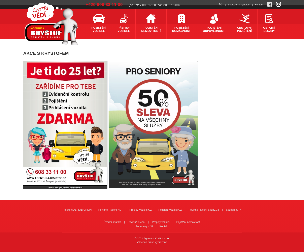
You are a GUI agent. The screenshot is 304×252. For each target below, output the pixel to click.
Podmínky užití (144, 226)
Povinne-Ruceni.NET (110, 209)
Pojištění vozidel (99, 29)
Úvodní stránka (112, 222)
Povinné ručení (136, 222)
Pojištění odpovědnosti (214, 29)
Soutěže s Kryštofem (239, 4)
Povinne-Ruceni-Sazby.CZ (204, 209)
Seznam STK (233, 209)
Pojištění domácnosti (182, 29)
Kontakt (259, 4)
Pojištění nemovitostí (151, 29)
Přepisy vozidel (124, 29)
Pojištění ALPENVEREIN (77, 209)
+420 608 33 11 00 (104, 4)
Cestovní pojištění (244, 29)
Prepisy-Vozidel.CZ (141, 209)
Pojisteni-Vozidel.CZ (170, 209)
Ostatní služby (269, 29)
